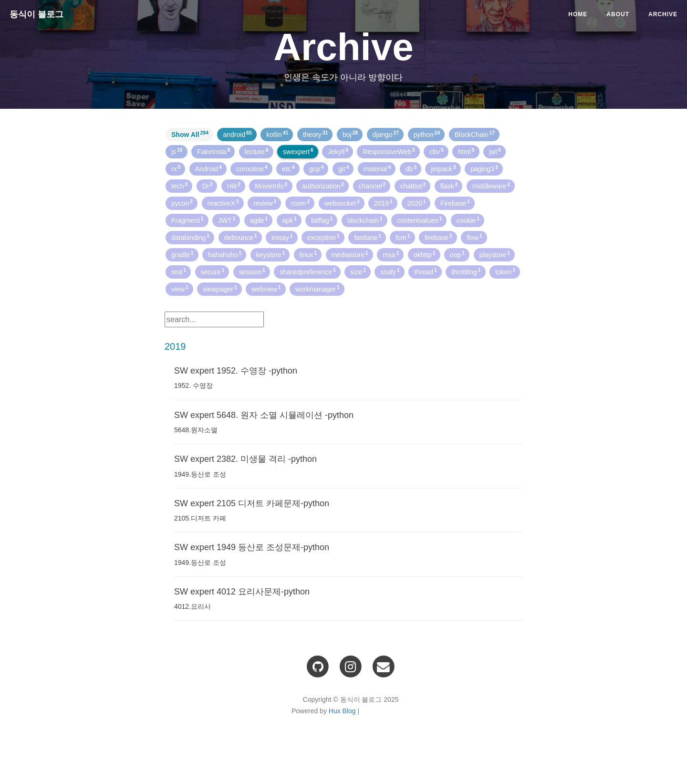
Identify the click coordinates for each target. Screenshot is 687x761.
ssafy (389, 271)
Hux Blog (342, 711)
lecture (257, 151)
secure (213, 271)
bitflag (322, 220)
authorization (323, 185)
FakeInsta (213, 151)
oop (457, 254)
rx (175, 168)
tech (179, 185)
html (466, 151)
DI (207, 185)
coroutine (251, 168)
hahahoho (224, 254)
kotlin (277, 134)
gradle (182, 254)
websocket (342, 202)
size (358, 271)
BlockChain (475, 134)
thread (425, 271)
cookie (468, 220)
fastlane (367, 237)
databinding (190, 237)
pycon (182, 202)
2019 (383, 202)
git (343, 168)
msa (391, 254)
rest (178, 271)
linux (308, 254)
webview (266, 288)
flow (474, 237)
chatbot (413, 185)
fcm (403, 237)
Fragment (187, 220)
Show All (189, 134)
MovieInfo (271, 185)
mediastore (350, 254)
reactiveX (223, 202)
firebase (438, 237)
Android (208, 168)
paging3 (484, 168)
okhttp (425, 254)
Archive (662, 14)
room (300, 202)
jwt (495, 151)
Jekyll (338, 151)
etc (288, 168)
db (411, 168)
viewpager (220, 288)
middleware (491, 185)
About (617, 14)
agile (259, 220)
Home (577, 14)
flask (449, 185)
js (177, 151)
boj (350, 134)
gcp (316, 168)
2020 (416, 202)
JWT (226, 220)
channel (372, 185)
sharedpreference (307, 271)
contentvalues (419, 220)
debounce (240, 237)
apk (289, 220)
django (386, 134)
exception (323, 237)
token (505, 271)
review (264, 202)
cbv (436, 151)
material (377, 168)
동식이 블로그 (36, 14)
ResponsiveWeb (389, 151)
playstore (494, 254)
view (179, 288)
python (427, 134)
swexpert (298, 151)
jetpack (443, 168)
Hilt (233, 185)
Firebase (455, 202)
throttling (465, 271)
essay (281, 237)
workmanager (317, 288)
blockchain (365, 220)
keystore (270, 254)
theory (315, 134)
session (252, 271)
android (237, 134)
